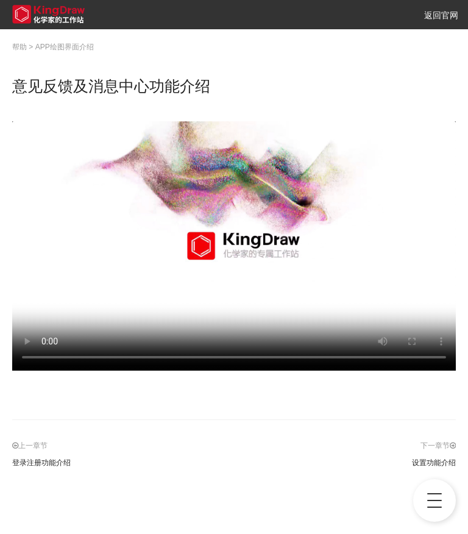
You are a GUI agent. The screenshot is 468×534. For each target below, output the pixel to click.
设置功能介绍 (434, 462)
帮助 (19, 47)
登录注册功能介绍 (41, 462)
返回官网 (441, 15)
